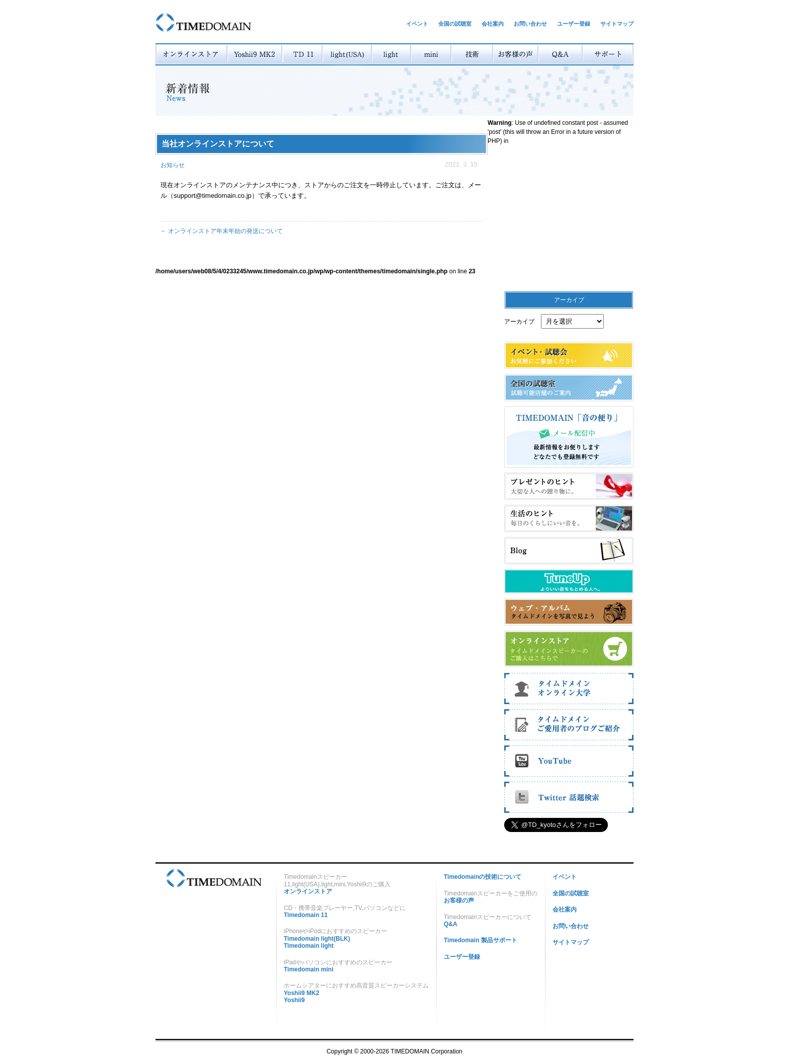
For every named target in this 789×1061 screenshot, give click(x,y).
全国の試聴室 (454, 24)
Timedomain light (309, 945)
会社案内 (493, 24)
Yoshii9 (294, 1000)
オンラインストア (308, 891)
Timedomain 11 (306, 915)
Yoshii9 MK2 (301, 993)
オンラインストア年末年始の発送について (222, 231)
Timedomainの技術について (482, 876)
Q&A (450, 924)
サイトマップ (617, 24)
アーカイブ (519, 321)
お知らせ (173, 165)
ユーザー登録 (573, 24)
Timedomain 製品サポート (480, 940)
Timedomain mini (308, 969)
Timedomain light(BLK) (317, 938)
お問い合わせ (530, 24)
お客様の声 (459, 900)
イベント (417, 24)
